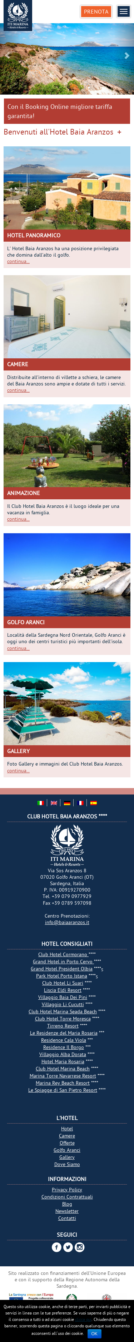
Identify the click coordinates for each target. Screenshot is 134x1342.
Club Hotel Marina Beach (63, 1068)
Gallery (18, 751)
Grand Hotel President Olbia (62, 968)
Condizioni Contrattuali (67, 1197)
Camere (17, 364)
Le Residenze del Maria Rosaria (64, 1033)
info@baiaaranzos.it (67, 922)
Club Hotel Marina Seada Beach (63, 1011)
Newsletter (67, 1211)
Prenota (96, 11)
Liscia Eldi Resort (62, 990)
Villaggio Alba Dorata (62, 1054)
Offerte (67, 1143)
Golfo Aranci (26, 622)
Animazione (23, 492)
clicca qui (83, 1319)
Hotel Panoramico (33, 235)
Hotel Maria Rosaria (62, 1061)
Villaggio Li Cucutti (63, 1004)
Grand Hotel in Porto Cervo (63, 961)
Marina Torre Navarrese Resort (63, 1076)
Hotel (67, 1128)
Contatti (67, 1218)
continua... (18, 261)
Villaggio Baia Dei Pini (62, 997)
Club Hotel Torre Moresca (63, 1018)
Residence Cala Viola (63, 1040)
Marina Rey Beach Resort (63, 1083)
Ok (94, 1333)
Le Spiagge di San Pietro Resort (62, 1090)
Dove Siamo (67, 1164)
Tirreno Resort (63, 1026)
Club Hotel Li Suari (62, 983)
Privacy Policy (67, 1189)
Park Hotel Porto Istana (61, 976)
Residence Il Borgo (63, 1047)
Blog (67, 1204)
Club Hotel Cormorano (63, 954)
